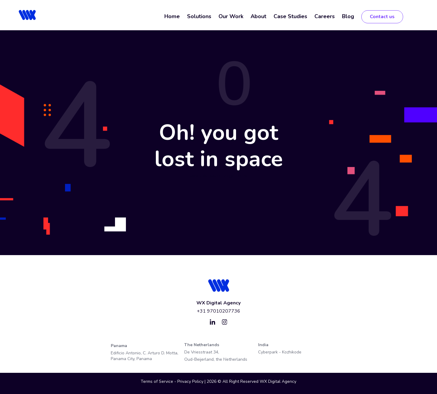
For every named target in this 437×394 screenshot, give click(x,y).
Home (172, 16)
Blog (348, 16)
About (258, 16)
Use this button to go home (218, 175)
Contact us (382, 16)
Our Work (230, 16)
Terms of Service (157, 381)
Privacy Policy (191, 381)
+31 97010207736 (218, 311)
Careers (324, 16)
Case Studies (290, 16)
